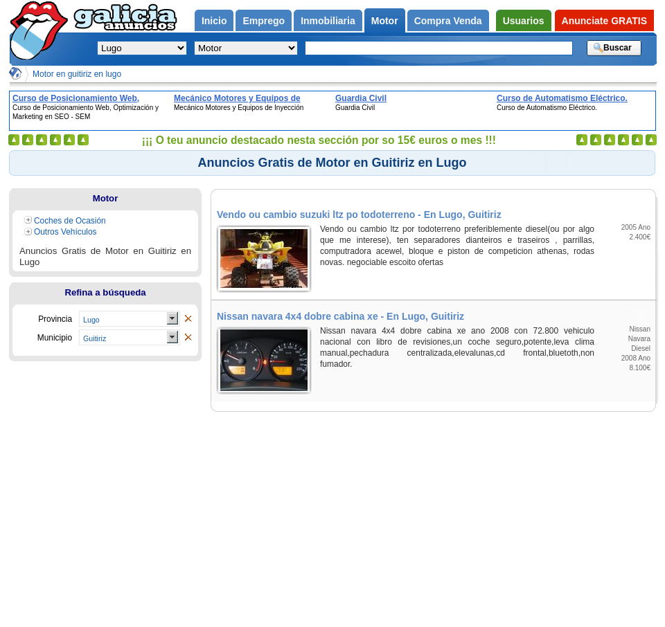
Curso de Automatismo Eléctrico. (562, 98)
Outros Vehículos (65, 232)
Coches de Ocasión (70, 221)
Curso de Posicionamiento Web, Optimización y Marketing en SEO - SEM (81, 98)
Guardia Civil (361, 98)
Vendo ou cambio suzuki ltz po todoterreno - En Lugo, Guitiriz (359, 214)
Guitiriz (94, 338)
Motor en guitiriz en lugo (77, 74)
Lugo (91, 320)
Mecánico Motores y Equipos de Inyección (237, 98)
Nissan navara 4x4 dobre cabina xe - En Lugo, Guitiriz (340, 316)
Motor (105, 198)
